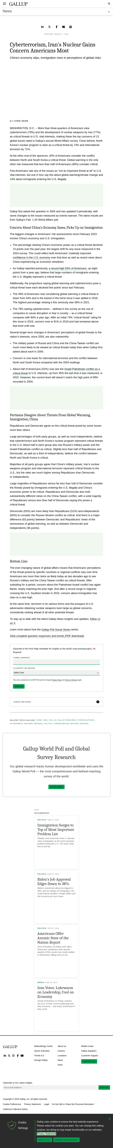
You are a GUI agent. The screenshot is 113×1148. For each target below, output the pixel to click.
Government (16, 723)
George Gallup (41, 1060)
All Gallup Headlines (65, 720)
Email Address (21, 657)
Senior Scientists (41, 1051)
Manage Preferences (66, 1140)
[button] (56, 702)
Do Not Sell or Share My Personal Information (73, 1104)
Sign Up (104, 1087)
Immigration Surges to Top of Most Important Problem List (55, 829)
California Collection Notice (15, 1109)
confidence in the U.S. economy (31, 257)
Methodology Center (43, 1046)
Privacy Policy (56, 680)
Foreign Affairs (86, 720)
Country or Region (24, 668)
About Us (62, 1046)
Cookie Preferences (12, 1104)
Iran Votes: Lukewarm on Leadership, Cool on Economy (55, 992)
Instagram (13, 1055)
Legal (46, 1104)
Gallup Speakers (89, 1051)
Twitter (9, 1055)
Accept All (44, 1140)
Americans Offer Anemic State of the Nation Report (53, 938)
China (39, 720)
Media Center (87, 1046)
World (40, 982)
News (60, 1060)
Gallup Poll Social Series (55, 629)
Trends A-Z (39, 1055)
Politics (48, 723)
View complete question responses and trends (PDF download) (47, 636)
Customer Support (89, 1055)
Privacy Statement (32, 1104)
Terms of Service (71, 680)
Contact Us (89, 1061)
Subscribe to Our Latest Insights (17, 1082)
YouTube (22, 1055)
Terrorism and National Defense (71, 723)
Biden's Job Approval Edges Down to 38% (54, 881)
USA (51, 720)
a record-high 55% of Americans (68, 268)
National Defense (33, 723)
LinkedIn (4, 1055)
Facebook (17, 1055)
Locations (62, 1055)
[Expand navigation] (4, 3)
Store (60, 1065)
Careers (61, 1051)
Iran (45, 720)
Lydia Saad (21, 121)
